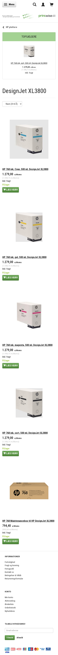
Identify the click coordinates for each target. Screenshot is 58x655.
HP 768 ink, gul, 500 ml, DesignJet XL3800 (24, 257)
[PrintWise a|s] (29, 15)
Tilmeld (9, 637)
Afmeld (20, 637)
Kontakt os (9, 572)
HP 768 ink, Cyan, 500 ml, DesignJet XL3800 (25, 169)
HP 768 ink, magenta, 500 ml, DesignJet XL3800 (27, 345)
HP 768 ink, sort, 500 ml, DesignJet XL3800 (29, 63)
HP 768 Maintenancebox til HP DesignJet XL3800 (28, 520)
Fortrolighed (10, 562)
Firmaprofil (9, 568)
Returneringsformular (14, 578)
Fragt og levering (12, 565)
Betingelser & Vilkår (13, 575)
